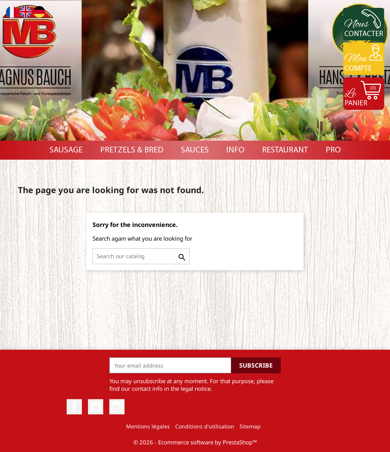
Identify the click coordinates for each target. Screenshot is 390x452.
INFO (235, 150)
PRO (333, 150)
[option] (195, 70)
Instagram (117, 406)
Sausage (66, 150)
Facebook (74, 406)
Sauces (195, 150)
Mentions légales (148, 426)
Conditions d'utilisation (204, 426)
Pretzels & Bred (131, 150)
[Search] (141, 256)
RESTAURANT (285, 150)
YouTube (95, 406)
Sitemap (250, 426)
